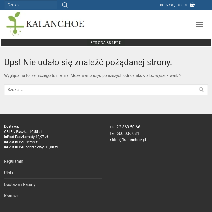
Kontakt (11, 196)
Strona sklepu (106, 43)
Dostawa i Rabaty (19, 184)
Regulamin (13, 161)
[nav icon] (199, 24)
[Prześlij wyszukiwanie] (65, 5)
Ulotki (9, 173)
